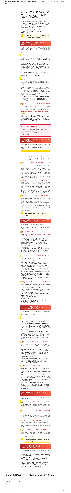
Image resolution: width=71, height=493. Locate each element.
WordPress (64, 490)
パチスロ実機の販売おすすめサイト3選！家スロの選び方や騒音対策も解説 (52, 2)
